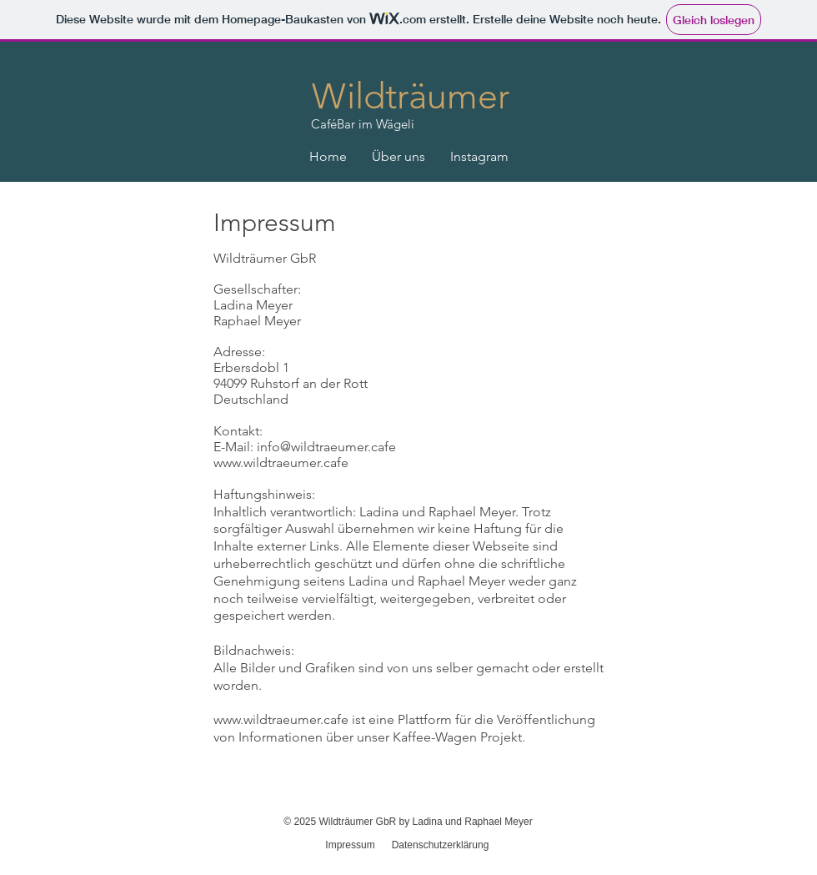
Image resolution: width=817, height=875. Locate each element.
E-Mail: (235, 447)
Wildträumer (410, 96)
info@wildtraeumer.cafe (326, 447)
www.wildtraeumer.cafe (280, 462)
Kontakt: (238, 431)
